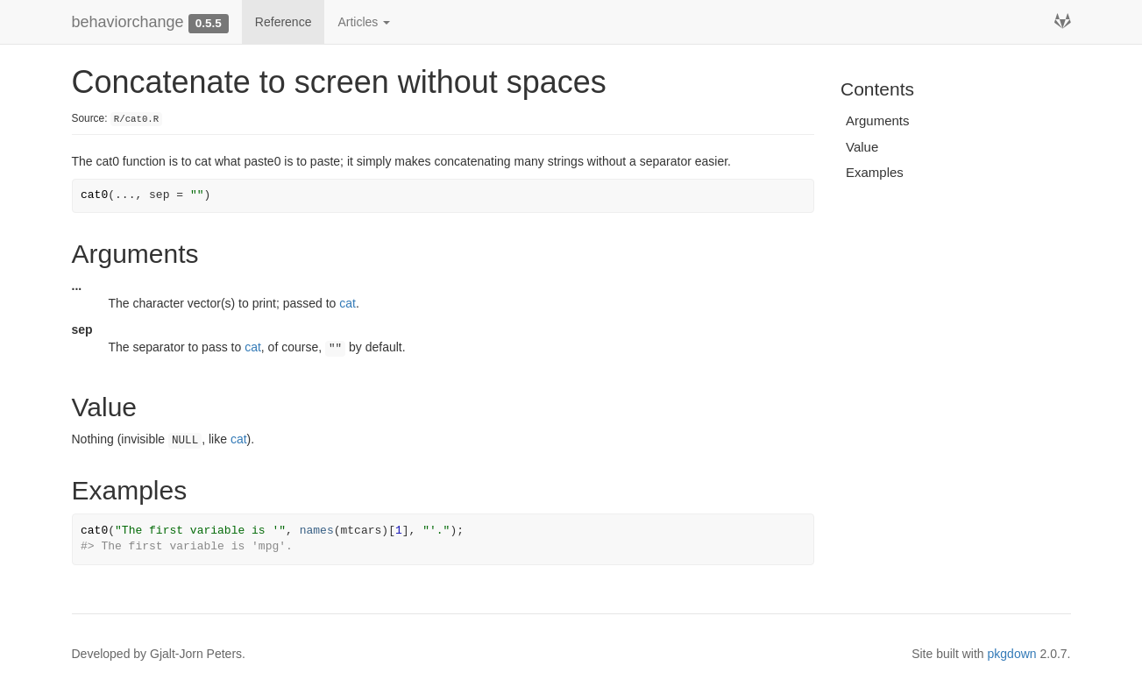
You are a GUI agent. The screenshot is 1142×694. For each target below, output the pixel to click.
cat (347, 303)
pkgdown (1012, 654)
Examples (875, 172)
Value (862, 146)
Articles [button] (363, 22)
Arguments (878, 120)
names (317, 530)
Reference (283, 22)
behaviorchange (128, 22)
